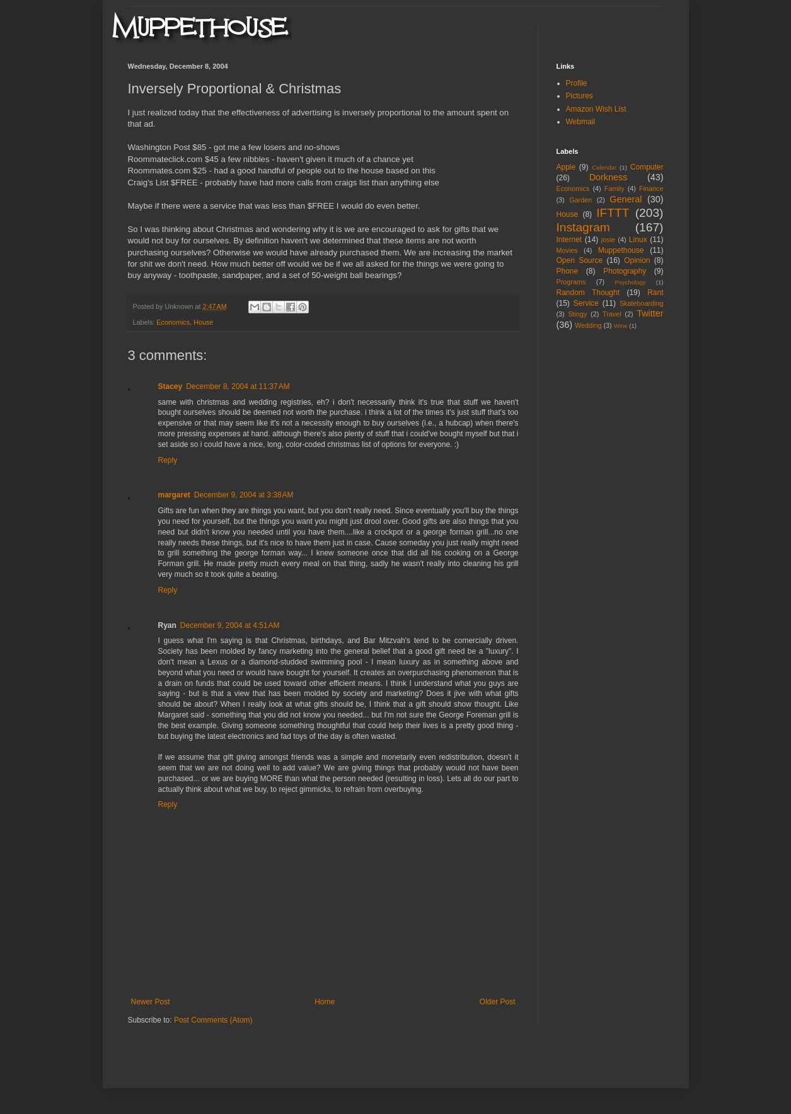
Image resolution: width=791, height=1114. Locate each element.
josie (608, 239)
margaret (174, 494)
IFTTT (612, 212)
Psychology (630, 282)
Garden (580, 200)
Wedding (588, 325)
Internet (569, 239)
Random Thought (588, 292)
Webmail (580, 121)
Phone (568, 271)
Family (614, 188)
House (203, 322)
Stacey (170, 386)
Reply (168, 460)
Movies (567, 250)
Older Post (498, 1001)
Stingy (577, 314)
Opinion (637, 260)
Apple (566, 167)
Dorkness (608, 177)
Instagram (583, 227)
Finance (651, 188)
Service (586, 303)
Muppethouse (621, 250)
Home (325, 1001)
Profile (576, 83)
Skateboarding (642, 303)
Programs (571, 282)
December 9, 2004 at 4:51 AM (230, 625)
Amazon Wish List (596, 109)
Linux (638, 239)
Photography (624, 271)
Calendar (604, 167)
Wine (621, 325)
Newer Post (150, 1001)
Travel (612, 314)
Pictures (579, 95)
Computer (647, 167)
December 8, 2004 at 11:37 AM (237, 386)
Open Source (580, 260)
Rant (655, 292)
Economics (173, 322)
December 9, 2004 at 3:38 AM (244, 494)
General (625, 199)
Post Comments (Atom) (213, 1020)
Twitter (650, 313)
